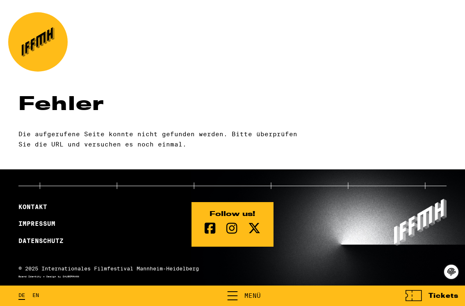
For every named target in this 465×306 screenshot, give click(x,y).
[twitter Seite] (254, 228)
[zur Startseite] (38, 42)
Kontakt (32, 207)
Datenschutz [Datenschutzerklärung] (41, 241)
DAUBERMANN (71, 276)
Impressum (36, 223)
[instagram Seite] (231, 228)
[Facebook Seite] (210, 228)
